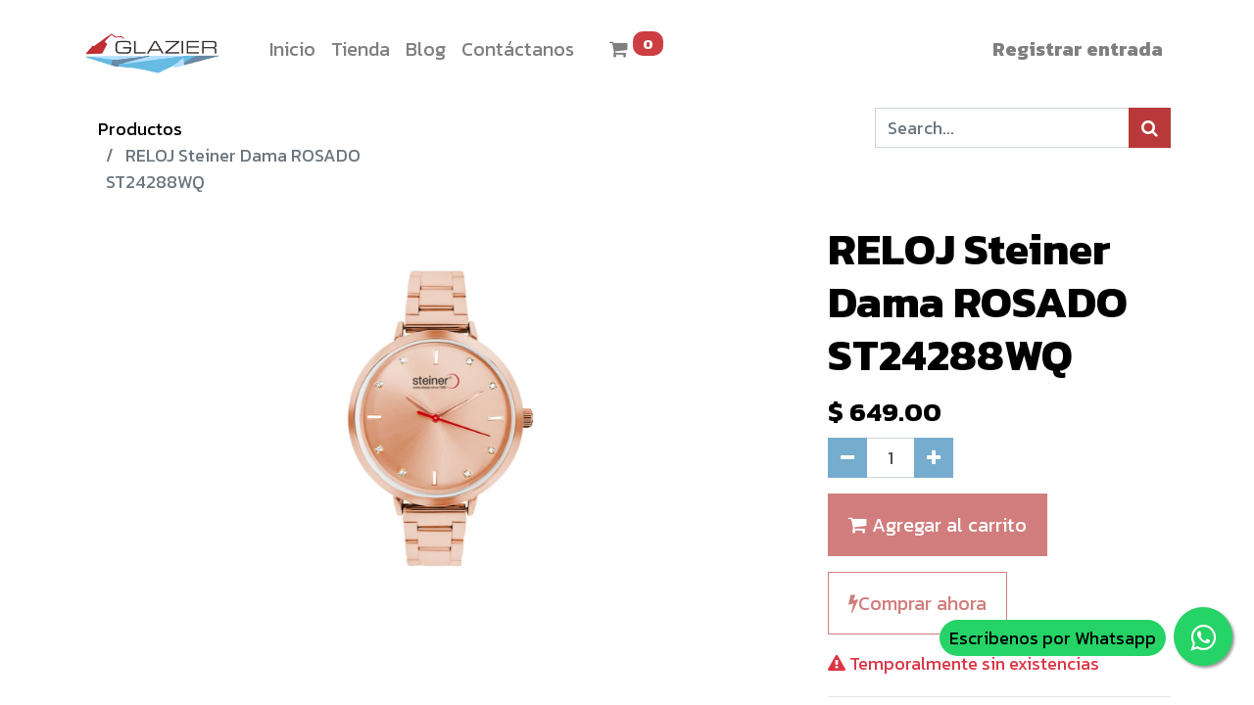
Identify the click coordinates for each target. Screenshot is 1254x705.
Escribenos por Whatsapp (1052, 638)
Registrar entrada (1077, 49)
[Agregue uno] (933, 458)
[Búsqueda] (1150, 128)
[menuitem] (292, 48)
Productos (140, 129)
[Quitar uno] (847, 458)
